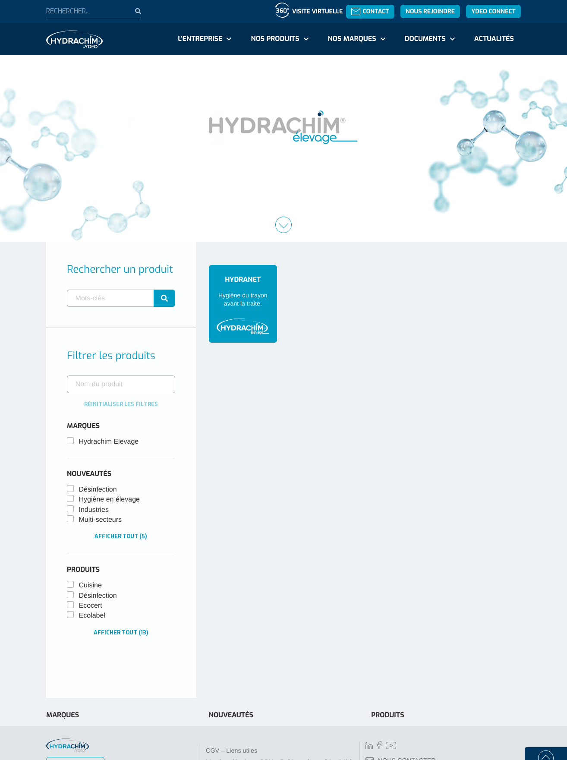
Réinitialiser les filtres (121, 404)
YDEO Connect (493, 11)
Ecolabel (92, 615)
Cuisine (90, 585)
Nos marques (352, 39)
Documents (425, 39)
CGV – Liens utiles (231, 750)
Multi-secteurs (100, 519)
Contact (370, 11)
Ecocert (90, 605)
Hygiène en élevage (109, 499)
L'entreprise (200, 39)
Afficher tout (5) (120, 536)
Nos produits (275, 39)
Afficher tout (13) (121, 632)
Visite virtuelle (317, 11)
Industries (94, 510)
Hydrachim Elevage (109, 441)
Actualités (494, 39)
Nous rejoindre (430, 11)
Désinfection (98, 489)
